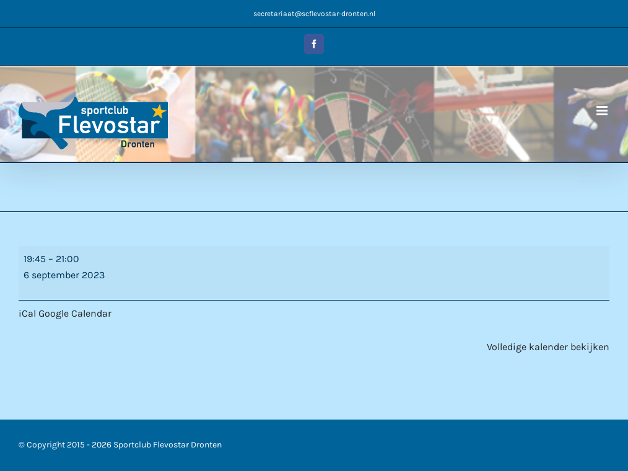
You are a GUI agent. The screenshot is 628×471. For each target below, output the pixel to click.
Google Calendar (74, 313)
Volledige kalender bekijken (548, 347)
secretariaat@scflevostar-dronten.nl (314, 13)
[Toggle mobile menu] (602, 110)
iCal (27, 313)
